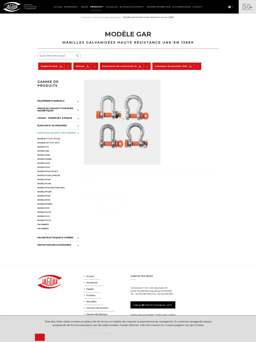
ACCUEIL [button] (58, 7)
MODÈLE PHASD (44, 160)
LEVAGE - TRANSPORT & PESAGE (54, 119)
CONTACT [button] (197, 7)
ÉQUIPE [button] (85, 7)
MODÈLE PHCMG (44, 192)
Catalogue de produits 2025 (178, 67)
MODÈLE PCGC (43, 168)
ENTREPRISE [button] (70, 7)
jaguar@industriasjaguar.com (155, 305)
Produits (91, 296)
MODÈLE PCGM (43, 180)
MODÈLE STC (43, 148)
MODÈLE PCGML (44, 184)
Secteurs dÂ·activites (97, 309)
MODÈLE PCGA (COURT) (47, 172)
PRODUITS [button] (96, 7)
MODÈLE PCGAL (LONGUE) (48, 176)
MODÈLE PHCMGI (44, 205)
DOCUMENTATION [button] (181, 7)
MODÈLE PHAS (43, 156)
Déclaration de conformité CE (126, 67)
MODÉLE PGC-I (43, 217)
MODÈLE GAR (43, 152)
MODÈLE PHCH (43, 201)
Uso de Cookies (196, 325)
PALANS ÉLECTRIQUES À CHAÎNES (55, 238)
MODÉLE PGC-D (44, 221)
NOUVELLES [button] (112, 7)
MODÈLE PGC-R (44, 213)
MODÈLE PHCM (43, 196)
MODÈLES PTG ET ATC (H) (48, 139)
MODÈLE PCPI (43, 209)
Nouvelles (91, 302)
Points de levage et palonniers (107, 18)
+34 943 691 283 (143, 294)
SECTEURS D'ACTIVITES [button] (131, 7)
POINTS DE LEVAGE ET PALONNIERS (56, 134)
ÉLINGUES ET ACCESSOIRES (52, 126)
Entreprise (91, 283)
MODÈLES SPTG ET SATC (48, 143)
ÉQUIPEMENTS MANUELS (50, 102)
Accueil (90, 277)
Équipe (90, 290)
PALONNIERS (43, 225)
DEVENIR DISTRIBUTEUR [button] (158, 7)
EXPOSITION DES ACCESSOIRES (54, 246)
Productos (86, 18)
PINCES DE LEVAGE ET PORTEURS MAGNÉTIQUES (55, 110)
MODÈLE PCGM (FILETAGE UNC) (50, 188)
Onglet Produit (56, 67)
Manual (87, 67)
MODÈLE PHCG (43, 164)
